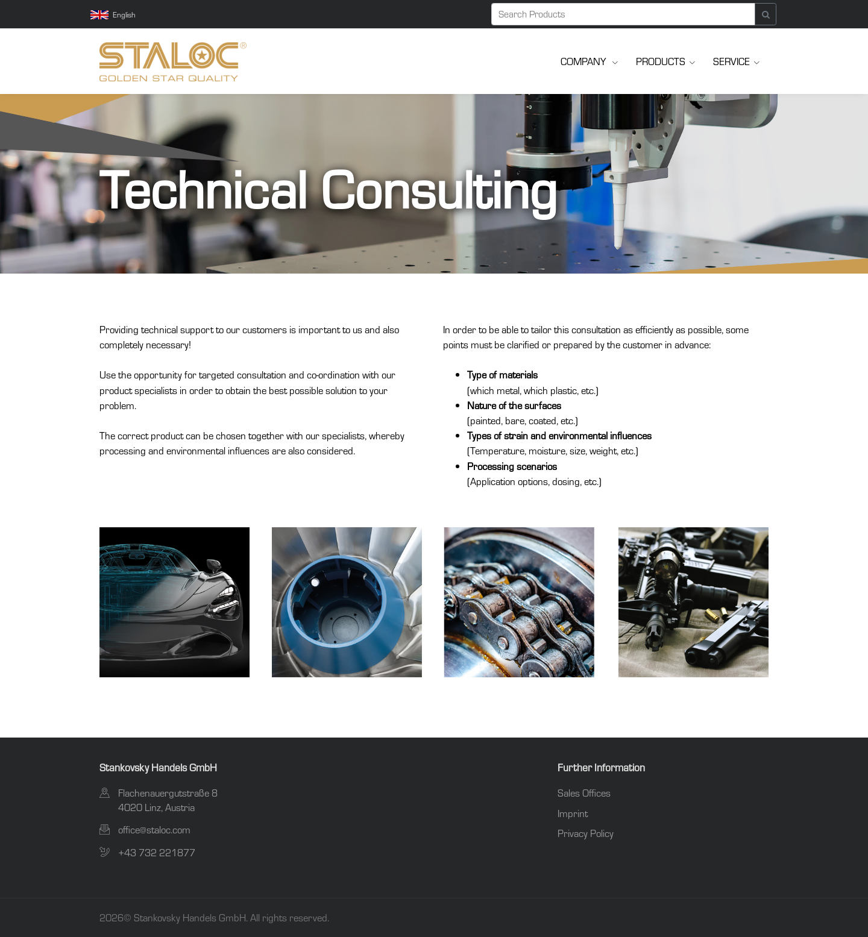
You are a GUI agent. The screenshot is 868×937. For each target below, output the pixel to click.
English (113, 14)
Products (660, 61)
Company (584, 61)
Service (731, 61)
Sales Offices (584, 793)
